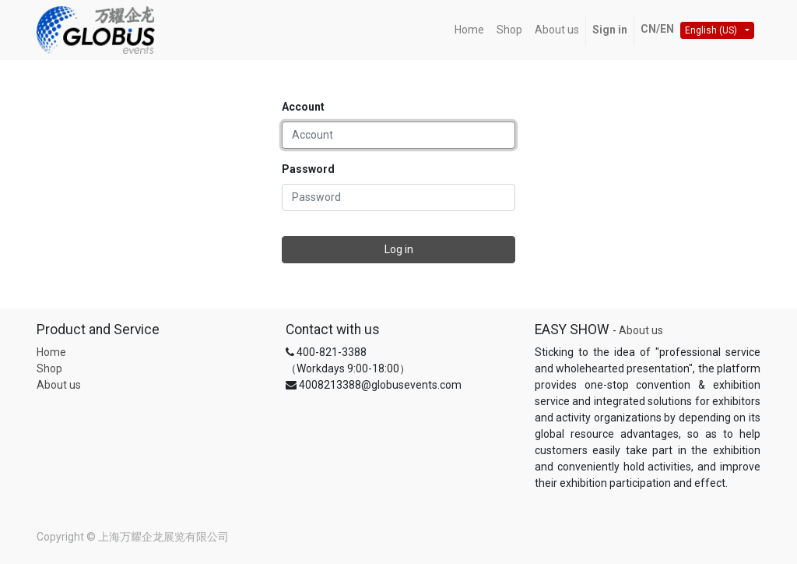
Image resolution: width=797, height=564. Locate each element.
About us (59, 385)
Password (308, 169)
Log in (398, 249)
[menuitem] (469, 30)
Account (303, 106)
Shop (49, 368)
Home (51, 352)
